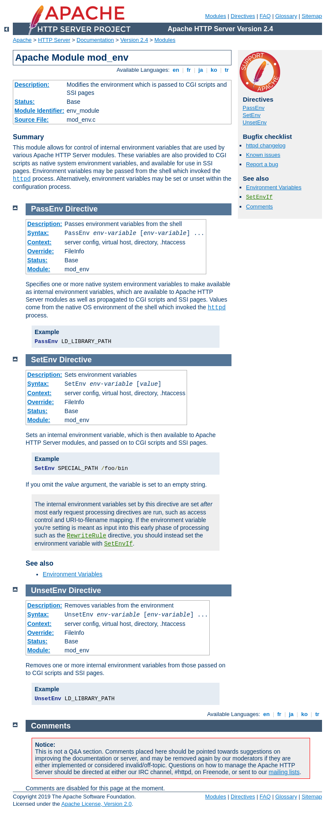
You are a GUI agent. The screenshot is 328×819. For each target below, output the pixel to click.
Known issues (263, 155)
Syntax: (38, 232)
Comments (259, 206)
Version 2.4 (134, 40)
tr (227, 70)
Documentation (95, 40)
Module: (38, 269)
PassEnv (253, 108)
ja (201, 70)
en (176, 70)
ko (214, 70)
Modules (215, 16)
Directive (81, 209)
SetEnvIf (259, 197)
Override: (40, 251)
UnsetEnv (254, 122)
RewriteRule (86, 535)
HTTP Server (54, 40)
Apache (22, 40)
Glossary (286, 16)
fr (189, 70)
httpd (22, 179)
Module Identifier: (39, 110)
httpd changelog (266, 145)
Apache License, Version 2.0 (96, 804)
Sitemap (312, 16)
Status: (25, 101)
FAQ (265, 16)
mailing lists (284, 772)
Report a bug (262, 164)
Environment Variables (274, 187)
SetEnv (252, 115)
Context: (39, 242)
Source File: (32, 119)
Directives (243, 16)
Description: (32, 84)
